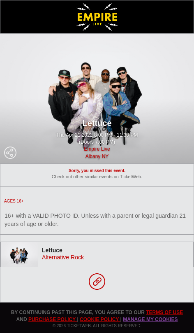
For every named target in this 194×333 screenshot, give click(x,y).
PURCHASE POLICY (52, 319)
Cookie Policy (100, 319)
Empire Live (97, 149)
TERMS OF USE (164, 312)
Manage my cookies (150, 319)
